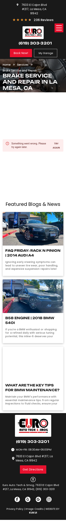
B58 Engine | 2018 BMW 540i (29, 320)
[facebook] (17, 500)
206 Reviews (44, 20)
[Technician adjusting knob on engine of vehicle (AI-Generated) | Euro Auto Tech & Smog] (33, 363)
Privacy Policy (15, 509)
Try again (56, 146)
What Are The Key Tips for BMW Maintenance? (32, 387)
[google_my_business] (38, 500)
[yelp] (27, 500)
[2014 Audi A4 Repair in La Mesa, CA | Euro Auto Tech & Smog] (33, 229)
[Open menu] (59, 27)
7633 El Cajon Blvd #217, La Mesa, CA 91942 (34, 9)
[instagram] (49, 500)
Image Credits (34, 509)
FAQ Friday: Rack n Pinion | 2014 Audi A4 (33, 253)
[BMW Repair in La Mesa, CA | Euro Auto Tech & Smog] (33, 296)
